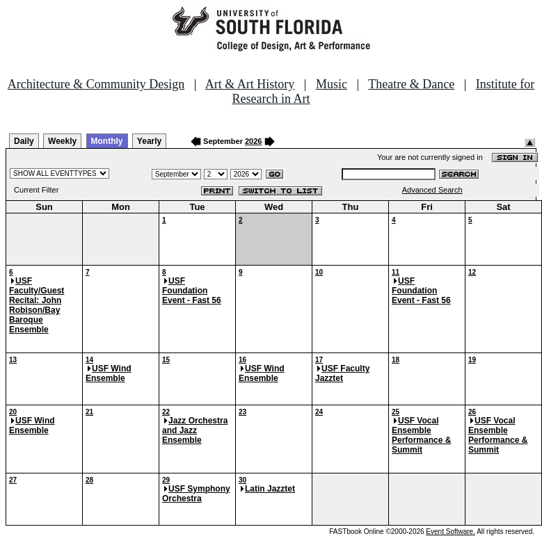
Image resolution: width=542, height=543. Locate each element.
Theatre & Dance (411, 84)
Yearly (149, 141)
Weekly (62, 141)
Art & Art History (250, 84)
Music (331, 84)
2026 (253, 141)
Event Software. (450, 531)
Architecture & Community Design (96, 84)
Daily (24, 141)
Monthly (107, 141)
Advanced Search (432, 190)
